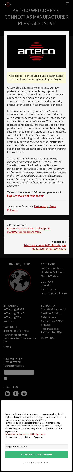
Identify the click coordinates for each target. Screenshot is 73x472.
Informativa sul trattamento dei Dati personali (25, 434)
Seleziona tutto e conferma (36, 454)
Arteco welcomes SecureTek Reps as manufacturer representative (28, 230)
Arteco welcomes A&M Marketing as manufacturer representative (45, 246)
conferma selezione (36, 462)
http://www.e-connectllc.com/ (26, 195)
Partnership (41, 206)
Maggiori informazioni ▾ (16, 446)
